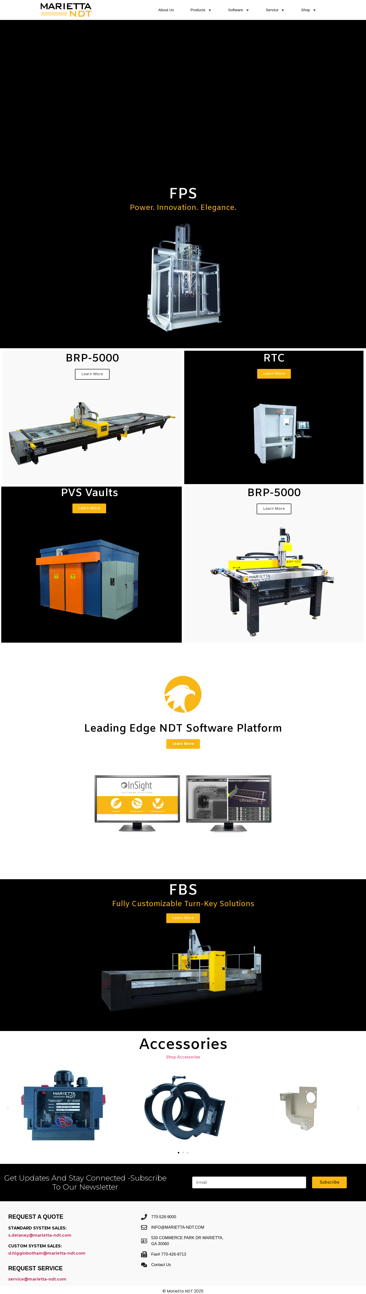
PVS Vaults (89, 493)
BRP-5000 (92, 358)
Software (238, 10)
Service (275, 10)
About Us (166, 10)
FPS (183, 194)
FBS (183, 891)
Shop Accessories (183, 1057)
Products (201, 10)
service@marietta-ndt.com (37, 1279)
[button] (8, 1108)
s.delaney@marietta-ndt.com (39, 1235)
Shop (308, 10)
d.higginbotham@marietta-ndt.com (46, 1253)
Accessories (183, 1045)
